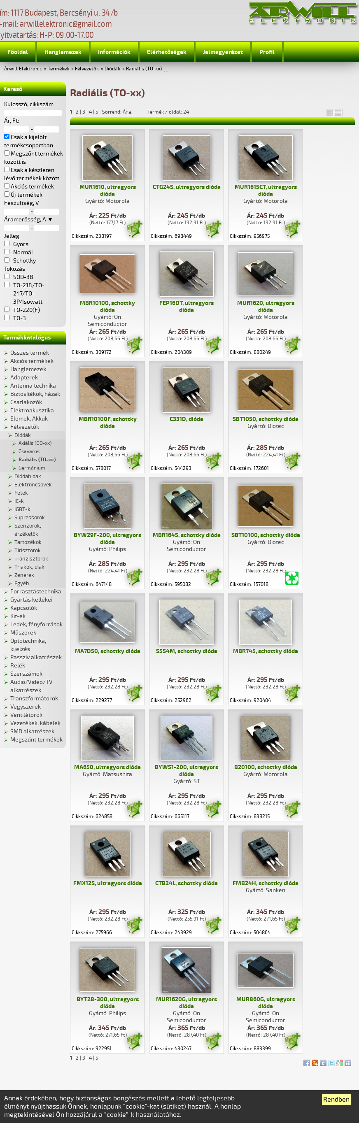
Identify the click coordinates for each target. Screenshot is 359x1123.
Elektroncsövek (33, 484)
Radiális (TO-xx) (144, 69)
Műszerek (23, 632)
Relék (17, 665)
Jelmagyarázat (223, 52)
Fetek (21, 493)
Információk (114, 52)
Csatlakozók (26, 402)
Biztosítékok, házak (35, 394)
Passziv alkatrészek (36, 657)
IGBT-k (22, 509)
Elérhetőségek (166, 52)
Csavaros (29, 452)
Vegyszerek (25, 706)
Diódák (112, 69)
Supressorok (29, 517)
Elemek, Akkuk (29, 418)
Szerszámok (26, 673)
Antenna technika (33, 385)
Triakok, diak (29, 567)
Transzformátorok (34, 698)
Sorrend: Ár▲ (122, 112)
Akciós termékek (32, 361)
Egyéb (21, 583)
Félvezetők (87, 69)
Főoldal (17, 52)
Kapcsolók (23, 608)
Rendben (336, 1099)
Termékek (58, 69)
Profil (267, 52)
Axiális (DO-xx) (35, 443)
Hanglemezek (63, 52)
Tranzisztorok (31, 559)
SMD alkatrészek (32, 731)
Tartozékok (28, 542)
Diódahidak (27, 476)
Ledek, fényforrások (36, 624)
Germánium (32, 468)
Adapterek (24, 377)
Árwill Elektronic (23, 69)
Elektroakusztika (32, 410)
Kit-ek (18, 616)
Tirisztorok (27, 550)
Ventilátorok (26, 714)
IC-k (19, 501)
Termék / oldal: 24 (168, 112)
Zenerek (24, 575)
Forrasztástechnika (35, 591)
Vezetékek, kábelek (35, 723)
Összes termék (29, 352)
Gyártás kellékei (31, 599)
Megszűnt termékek (36, 739)
